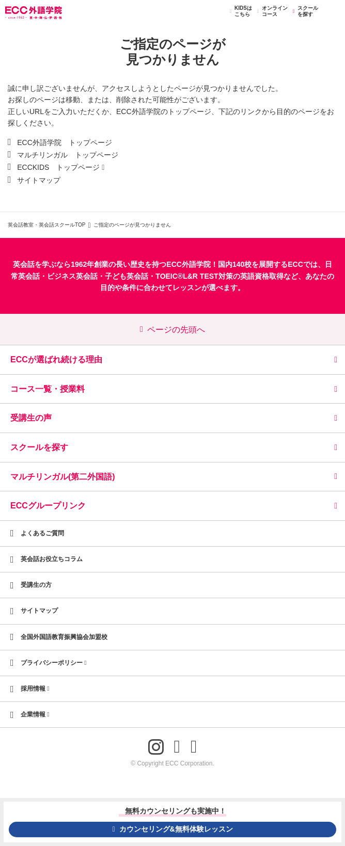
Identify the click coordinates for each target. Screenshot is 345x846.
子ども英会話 (126, 276)
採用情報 (35, 688)
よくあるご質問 (42, 533)
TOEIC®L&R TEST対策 (193, 276)
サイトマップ (38, 180)
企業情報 (35, 714)
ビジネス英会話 (72, 276)
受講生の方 (36, 584)
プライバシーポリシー (54, 662)
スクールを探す (304, 11)
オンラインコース (271, 11)
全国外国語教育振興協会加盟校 (64, 637)
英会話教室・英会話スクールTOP (46, 225)
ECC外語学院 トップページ (64, 142)
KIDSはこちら (239, 11)
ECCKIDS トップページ (58, 167)
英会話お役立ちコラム (52, 559)
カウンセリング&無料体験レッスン (172, 829)
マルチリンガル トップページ (67, 155)
